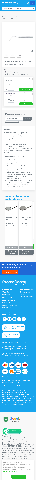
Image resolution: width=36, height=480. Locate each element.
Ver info (28, 79)
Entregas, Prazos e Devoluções (8, 301)
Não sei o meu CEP (12, 122)
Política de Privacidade (11, 471)
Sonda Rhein (25, 17)
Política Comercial (8, 297)
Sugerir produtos (10, 272)
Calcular (27, 119)
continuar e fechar (19, 477)
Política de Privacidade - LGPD (27, 296)
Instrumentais (14, 17)
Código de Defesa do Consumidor (9, 306)
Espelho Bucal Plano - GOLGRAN (11, 219)
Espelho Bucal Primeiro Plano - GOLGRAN (26, 219)
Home (4, 17)
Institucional (6, 295)
